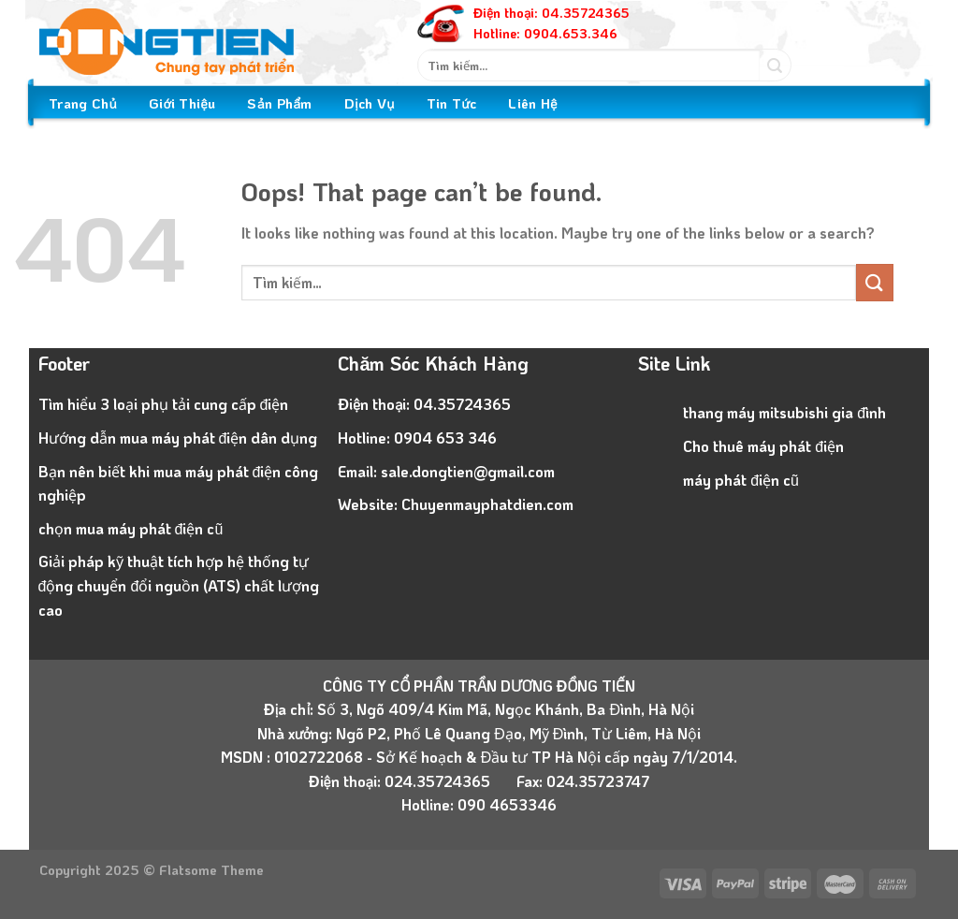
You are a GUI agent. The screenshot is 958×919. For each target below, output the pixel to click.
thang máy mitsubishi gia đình (784, 412)
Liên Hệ (533, 103)
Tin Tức (452, 103)
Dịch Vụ (369, 103)
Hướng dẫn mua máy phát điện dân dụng (178, 437)
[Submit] (775, 65)
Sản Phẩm (279, 103)
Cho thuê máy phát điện (763, 446)
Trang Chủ (83, 103)
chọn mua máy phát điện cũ (131, 528)
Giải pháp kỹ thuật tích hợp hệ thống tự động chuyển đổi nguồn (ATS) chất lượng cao (179, 585)
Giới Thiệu (182, 103)
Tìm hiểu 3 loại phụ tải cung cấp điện (163, 404)
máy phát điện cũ (741, 479)
